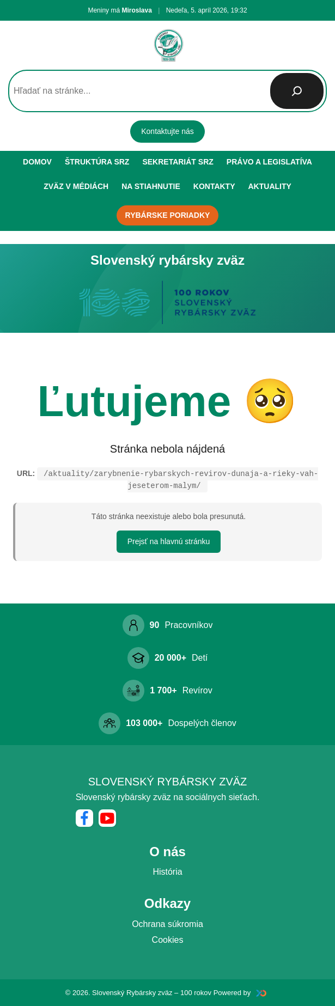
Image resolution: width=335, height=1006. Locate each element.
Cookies (168, 939)
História (167, 871)
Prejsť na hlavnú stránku (168, 541)
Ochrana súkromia (167, 924)
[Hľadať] (297, 91)
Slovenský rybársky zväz (167, 782)
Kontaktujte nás (167, 131)
